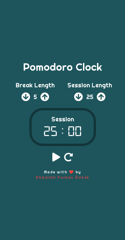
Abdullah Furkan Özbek (62, 177)
